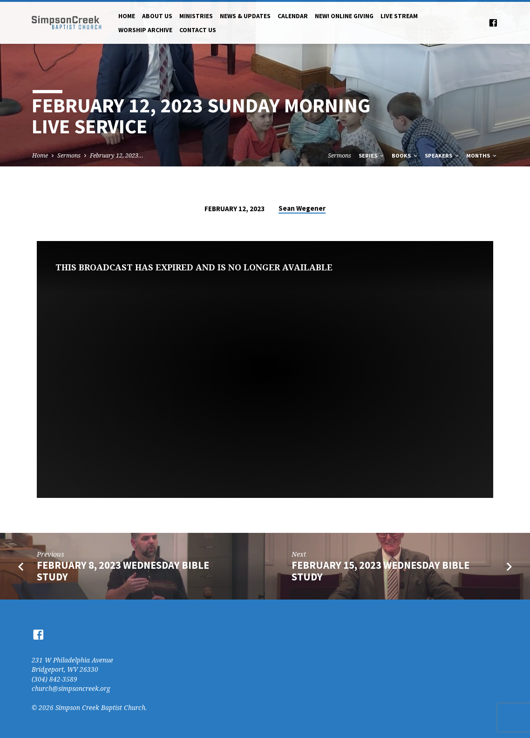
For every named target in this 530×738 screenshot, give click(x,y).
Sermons (69, 155)
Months (482, 155)
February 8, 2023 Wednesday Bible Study (123, 571)
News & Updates (245, 16)
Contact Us (197, 30)
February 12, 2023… (116, 155)
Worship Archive (145, 30)
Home (126, 16)
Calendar (293, 16)
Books (405, 155)
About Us (157, 16)
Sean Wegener (302, 208)
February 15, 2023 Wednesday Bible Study (380, 571)
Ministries (196, 16)
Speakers (442, 155)
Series (372, 155)
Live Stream (399, 16)
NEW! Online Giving (344, 16)
